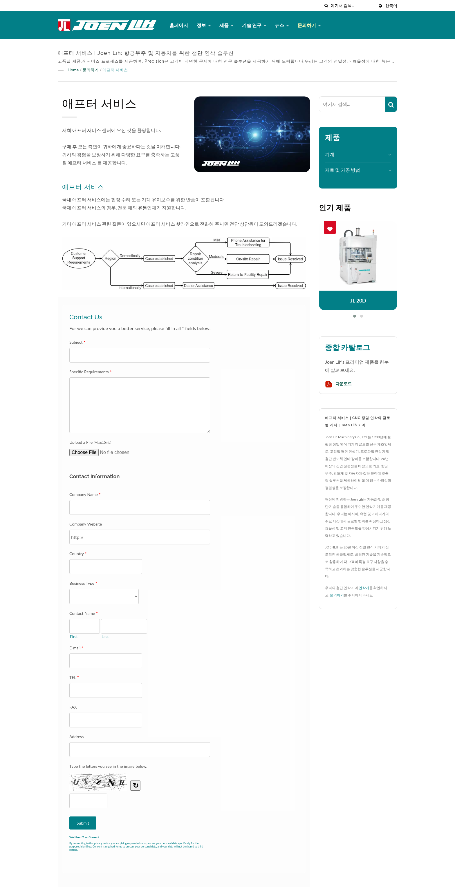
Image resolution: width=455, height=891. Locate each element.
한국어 (391, 5)
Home (73, 69)
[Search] (352, 5)
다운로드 (338, 384)
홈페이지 (178, 25)
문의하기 (309, 25)
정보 (204, 25)
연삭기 (364, 588)
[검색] (326, 5)
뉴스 (282, 25)
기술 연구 (254, 25)
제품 (226, 25)
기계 (329, 154)
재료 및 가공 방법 (342, 170)
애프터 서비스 (115, 69)
